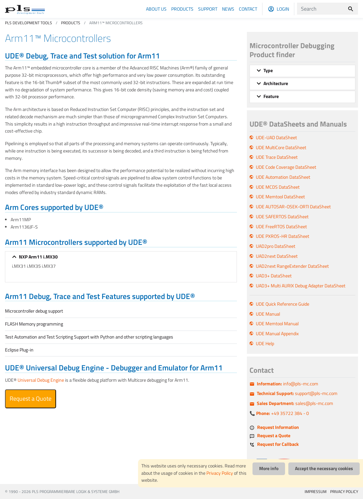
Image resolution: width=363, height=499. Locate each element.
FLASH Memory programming (34, 324)
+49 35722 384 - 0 (282, 413)
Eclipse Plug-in (19, 350)
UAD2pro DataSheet (275, 246)
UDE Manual (268, 314)
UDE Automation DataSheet (283, 177)
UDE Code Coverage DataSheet (286, 167)
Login (283, 8)
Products (182, 8)
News (228, 8)
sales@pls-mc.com (295, 403)
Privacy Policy (219, 473)
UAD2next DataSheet (277, 256)
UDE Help (265, 343)
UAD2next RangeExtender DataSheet (292, 266)
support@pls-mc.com (297, 393)
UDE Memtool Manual (277, 323)
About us (156, 8)
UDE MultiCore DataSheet (281, 147)
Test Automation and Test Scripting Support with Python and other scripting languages (89, 337)
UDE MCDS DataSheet (278, 187)
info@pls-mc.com (287, 383)
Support (207, 8)
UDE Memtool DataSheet (280, 196)
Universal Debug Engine (41, 380)
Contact (248, 8)
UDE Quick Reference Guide (282, 304)
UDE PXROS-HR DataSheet (282, 236)
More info (268, 468)
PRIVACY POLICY (344, 491)
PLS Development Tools (28, 23)
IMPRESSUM (316, 491)
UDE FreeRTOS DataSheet (281, 226)
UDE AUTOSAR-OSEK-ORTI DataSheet (293, 206)
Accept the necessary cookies (324, 468)
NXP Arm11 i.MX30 (38, 256)
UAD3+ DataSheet (274, 275)
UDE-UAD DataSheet (276, 137)
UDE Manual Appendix (277, 333)
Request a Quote (30, 398)
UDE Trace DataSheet (277, 157)
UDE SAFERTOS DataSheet (282, 216)
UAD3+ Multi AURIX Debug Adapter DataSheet (300, 285)
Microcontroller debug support (34, 311)
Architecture (275, 83)
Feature (271, 96)
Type (268, 70)
